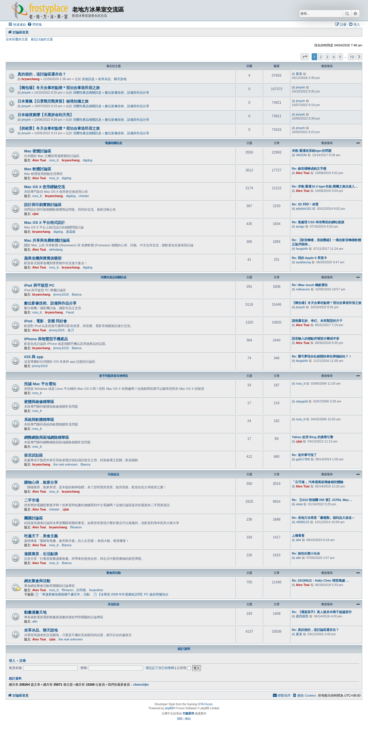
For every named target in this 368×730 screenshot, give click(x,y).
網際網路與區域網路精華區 (46, 437)
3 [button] (327, 56)
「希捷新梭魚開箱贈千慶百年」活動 (62, 594)
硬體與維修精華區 (39, 402)
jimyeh (26, 92)
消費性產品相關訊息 (87, 92)
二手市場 (31, 500)
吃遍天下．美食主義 (41, 536)
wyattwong (303, 262)
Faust (70, 312)
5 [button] (340, 56)
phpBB (169, 708)
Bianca (77, 294)
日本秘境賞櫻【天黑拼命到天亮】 (46, 115)
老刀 (71, 330)
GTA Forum (205, 704)
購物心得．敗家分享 (41, 482)
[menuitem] (34, 24)
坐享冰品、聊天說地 (112, 79)
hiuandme (96, 590)
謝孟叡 (71, 231)
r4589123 (302, 522)
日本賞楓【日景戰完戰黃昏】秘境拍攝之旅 (53, 101)
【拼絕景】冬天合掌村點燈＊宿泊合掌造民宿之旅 (59, 128)
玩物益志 (113, 474)
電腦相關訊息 (113, 143)
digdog (87, 160)
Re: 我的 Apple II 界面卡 (309, 258)
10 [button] (352, 56)
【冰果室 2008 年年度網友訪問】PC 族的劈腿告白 (131, 594)
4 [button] (334, 56)
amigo (300, 226)
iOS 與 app (33, 357)
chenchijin (141, 684)
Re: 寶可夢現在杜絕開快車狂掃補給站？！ (322, 356)
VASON (301, 155)
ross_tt (54, 160)
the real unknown (65, 464)
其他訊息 (88, 79)
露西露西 (302, 616)
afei (298, 540)
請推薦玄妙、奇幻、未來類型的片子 (317, 320)
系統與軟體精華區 (39, 419)
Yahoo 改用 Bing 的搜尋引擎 (312, 437)
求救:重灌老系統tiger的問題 (311, 150)
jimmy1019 (60, 294)
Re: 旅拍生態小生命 (306, 553)
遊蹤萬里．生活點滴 (41, 554)
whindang (56, 249)
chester (84, 196)
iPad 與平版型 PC (39, 285)
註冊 (23, 660)
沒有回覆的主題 (17, 39)
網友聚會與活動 (37, 581)
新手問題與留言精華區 (113, 375)
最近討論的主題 (42, 39)
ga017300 (303, 459)
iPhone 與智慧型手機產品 (46, 339)
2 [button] (321, 56)
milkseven (303, 289)
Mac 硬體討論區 (37, 151)
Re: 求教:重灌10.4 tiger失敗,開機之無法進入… (325, 186)
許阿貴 (81, 590)
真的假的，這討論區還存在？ (42, 74)
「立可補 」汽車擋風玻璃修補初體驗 (317, 482)
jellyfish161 (303, 208)
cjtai (35, 213)
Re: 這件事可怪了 (304, 455)
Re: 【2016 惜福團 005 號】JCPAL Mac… (322, 500)
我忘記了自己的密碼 (160, 668)
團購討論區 (33, 518)
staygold (302, 401)
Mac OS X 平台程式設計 (44, 222)
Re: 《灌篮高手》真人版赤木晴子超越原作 (322, 612)
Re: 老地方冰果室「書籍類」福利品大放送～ (323, 517)
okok (299, 504)
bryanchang (30, 79)
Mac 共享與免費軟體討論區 (47, 240)
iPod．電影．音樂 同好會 (45, 321)
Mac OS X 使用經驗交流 (44, 187)
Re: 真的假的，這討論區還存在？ (315, 629)
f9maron (76, 527)
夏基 (299, 73)
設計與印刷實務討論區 (43, 205)
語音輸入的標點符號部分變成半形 (315, 338)
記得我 (184, 668)
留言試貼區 (33, 455)
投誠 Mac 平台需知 (40, 384)
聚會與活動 (113, 572)
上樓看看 (298, 535)
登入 (12, 660)
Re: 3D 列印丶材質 (305, 204)
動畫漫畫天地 (35, 612)
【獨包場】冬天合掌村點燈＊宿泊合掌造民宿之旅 (59, 88)
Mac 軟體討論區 (37, 169)
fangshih (302, 248)
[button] (304, 56)
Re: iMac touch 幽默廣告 (310, 285)
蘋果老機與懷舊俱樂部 (43, 258)
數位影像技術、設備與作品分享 (127, 92)
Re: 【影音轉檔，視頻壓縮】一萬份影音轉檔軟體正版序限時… (326, 242)
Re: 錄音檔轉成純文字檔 (309, 168)
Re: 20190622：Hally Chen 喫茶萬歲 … (320, 580)
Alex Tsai (39, 160)
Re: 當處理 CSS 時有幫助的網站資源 (318, 222)
